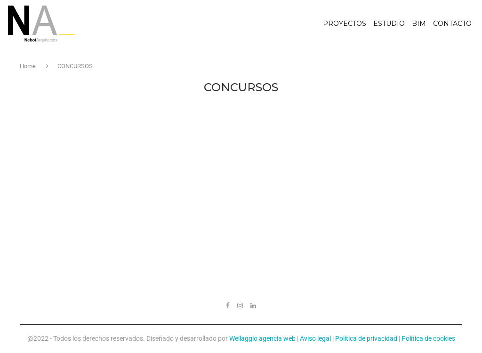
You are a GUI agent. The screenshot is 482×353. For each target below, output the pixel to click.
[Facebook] (228, 305)
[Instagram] (240, 305)
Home (28, 66)
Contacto (452, 23)
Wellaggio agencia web (262, 338)
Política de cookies (428, 338)
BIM (419, 23)
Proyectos (344, 23)
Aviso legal (315, 338)
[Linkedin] (253, 305)
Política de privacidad (366, 338)
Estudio (389, 23)
